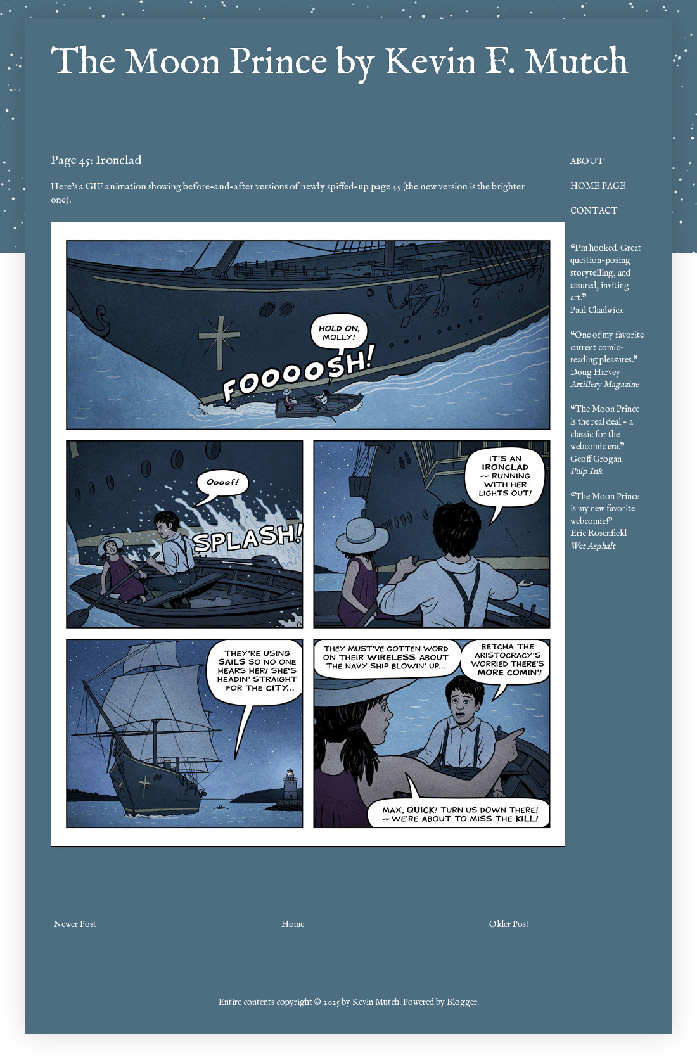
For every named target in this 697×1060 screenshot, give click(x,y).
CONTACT (594, 211)
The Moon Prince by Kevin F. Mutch (340, 63)
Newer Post (75, 924)
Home (292, 924)
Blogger (462, 1002)
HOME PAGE (598, 186)
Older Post (509, 924)
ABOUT (587, 161)
